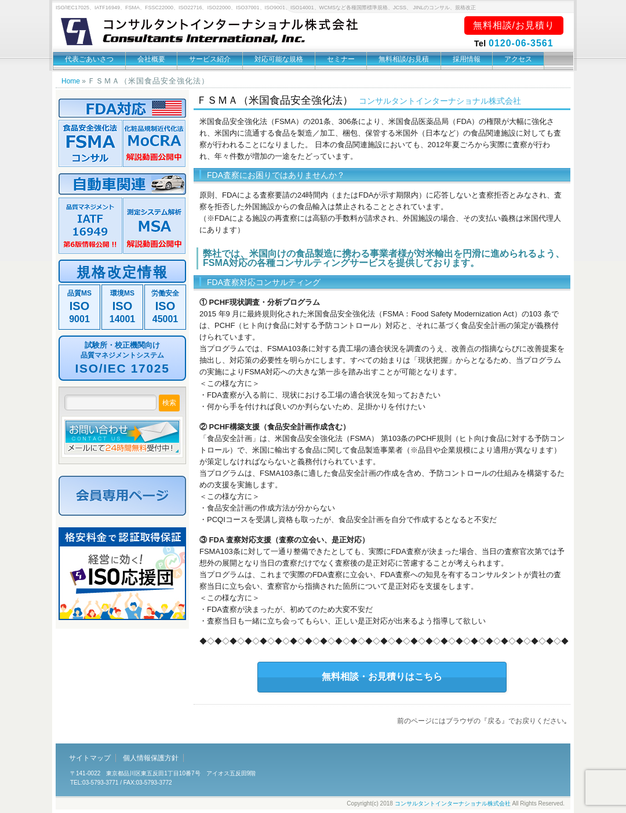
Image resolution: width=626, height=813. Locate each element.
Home (70, 81)
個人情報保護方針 (151, 758)
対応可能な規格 (278, 59)
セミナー (341, 59)
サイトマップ (90, 758)
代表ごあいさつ (89, 59)
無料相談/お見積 (403, 59)
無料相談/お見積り (514, 25)
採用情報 (467, 59)
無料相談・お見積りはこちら (382, 676)
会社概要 (151, 59)
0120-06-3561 (521, 43)
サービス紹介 (210, 59)
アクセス (518, 59)
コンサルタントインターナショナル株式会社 (453, 803)
